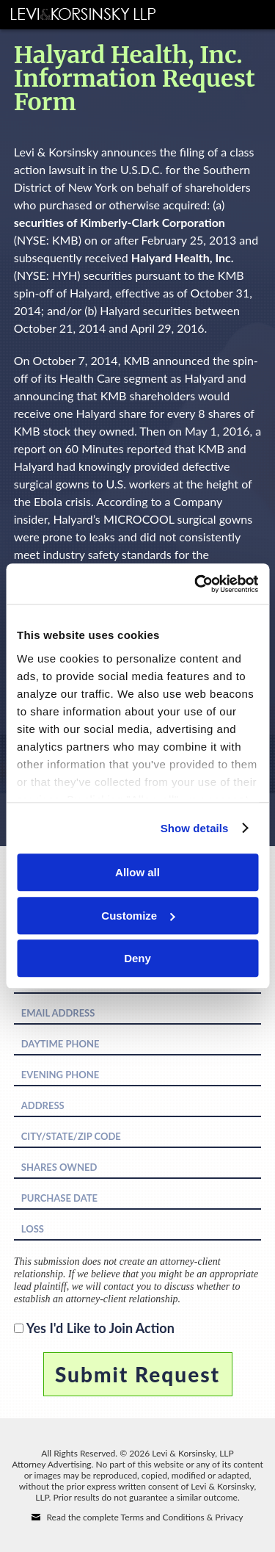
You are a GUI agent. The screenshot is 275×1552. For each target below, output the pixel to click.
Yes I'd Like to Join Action (100, 1328)
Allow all (137, 872)
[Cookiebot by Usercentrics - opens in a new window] (195, 583)
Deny (137, 958)
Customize (138, 915)
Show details (195, 828)
